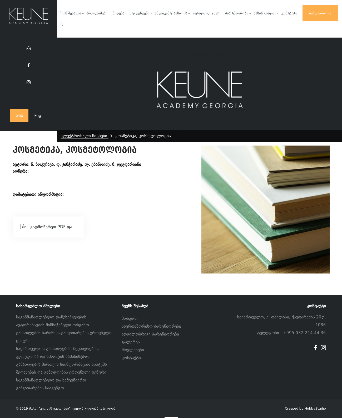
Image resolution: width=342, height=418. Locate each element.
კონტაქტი (131, 357)
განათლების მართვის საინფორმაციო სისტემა (61, 364)
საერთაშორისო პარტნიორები (151, 326)
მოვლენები (133, 350)
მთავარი (130, 318)
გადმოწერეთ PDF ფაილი (51, 226)
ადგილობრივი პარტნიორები (150, 334)
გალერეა (131, 342)
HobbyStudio (315, 408)
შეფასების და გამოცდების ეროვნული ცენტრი (61, 372)
